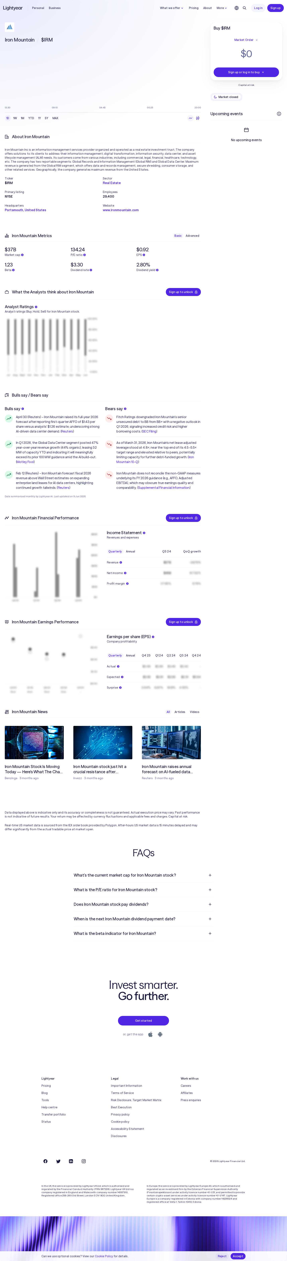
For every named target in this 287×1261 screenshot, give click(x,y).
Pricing (194, 8)
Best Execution (121, 1107)
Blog (44, 1093)
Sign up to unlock (183, 292)
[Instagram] (84, 1161)
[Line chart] (190, 118)
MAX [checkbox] (55, 118)
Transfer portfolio (53, 1114)
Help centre (49, 1107)
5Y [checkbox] (46, 118)
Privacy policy (120, 1114)
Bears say (115, 408)
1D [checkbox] (7, 118)
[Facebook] (45, 1161)
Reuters (67, 431)
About (207, 8)
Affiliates (187, 1093)
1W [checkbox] (15, 118)
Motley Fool (25, 462)
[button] (54, 178)
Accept (238, 1256)
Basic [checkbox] (178, 236)
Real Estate (112, 183)
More (222, 8)
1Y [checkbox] (39, 118)
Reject (222, 1256)
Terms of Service (122, 1093)
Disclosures (119, 1136)
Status (46, 1121)
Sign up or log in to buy (246, 72)
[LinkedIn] (71, 1161)
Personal (38, 8)
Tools (45, 1100)
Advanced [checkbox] (192, 236)
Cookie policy (120, 1121)
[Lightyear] (13, 8)
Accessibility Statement (127, 1129)
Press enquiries (191, 1100)
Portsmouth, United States (25, 210)
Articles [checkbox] (180, 712)
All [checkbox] (168, 712)
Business (55, 8)
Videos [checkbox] (194, 712)
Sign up (275, 8)
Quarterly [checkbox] (115, 551)
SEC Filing (149, 431)
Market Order (246, 40)
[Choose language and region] (237, 8)
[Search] (245, 8)
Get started (143, 1020)
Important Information (126, 1086)
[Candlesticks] (198, 118)
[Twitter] (58, 1161)
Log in (258, 8)
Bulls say (14, 408)
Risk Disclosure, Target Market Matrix (136, 1100)
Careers (186, 1086)
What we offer (172, 8)
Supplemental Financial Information (164, 488)
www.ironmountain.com (121, 210)
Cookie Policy (104, 1256)
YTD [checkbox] (31, 118)
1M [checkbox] (22, 118)
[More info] (279, 114)
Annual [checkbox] (130, 551)
